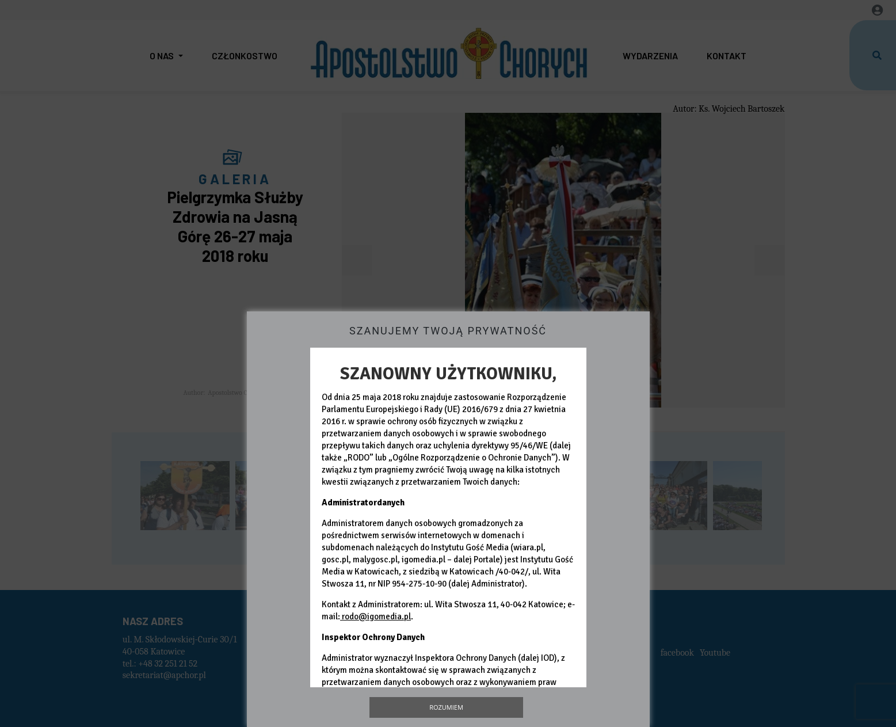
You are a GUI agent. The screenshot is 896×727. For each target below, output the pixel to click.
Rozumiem (446, 707)
